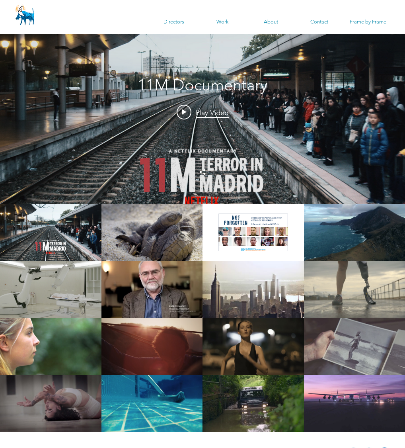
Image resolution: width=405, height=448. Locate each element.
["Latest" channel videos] (202, 318)
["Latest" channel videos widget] (202, 233)
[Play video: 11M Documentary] (203, 112)
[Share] (202, 172)
